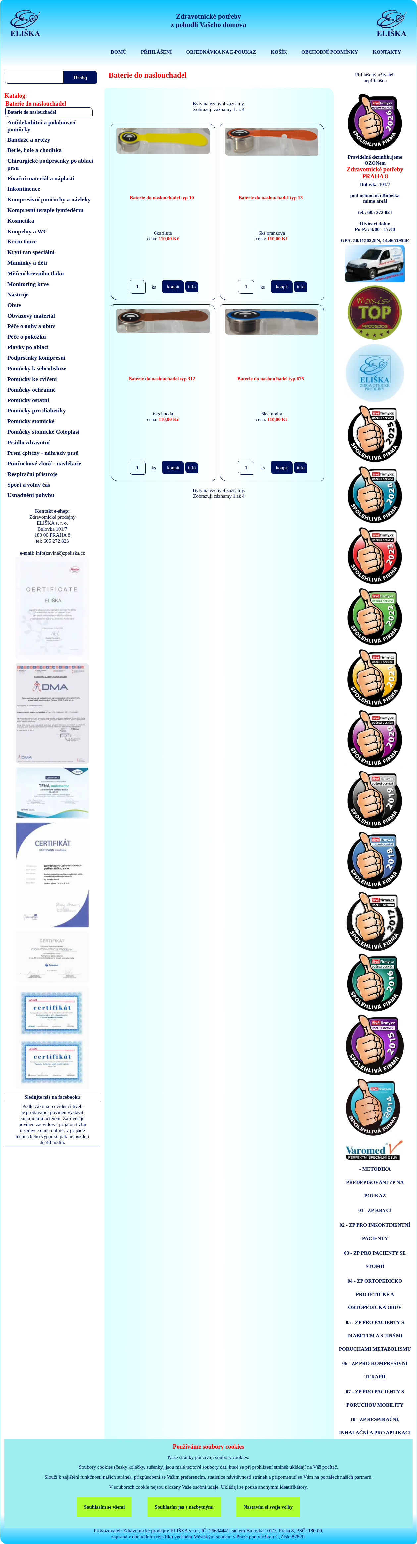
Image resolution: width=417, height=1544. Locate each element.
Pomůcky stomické (30, 421)
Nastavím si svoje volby (268, 1507)
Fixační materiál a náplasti (40, 178)
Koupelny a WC (27, 231)
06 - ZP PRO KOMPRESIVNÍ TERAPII (375, 1369)
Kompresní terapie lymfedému (45, 210)
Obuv (14, 305)
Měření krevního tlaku (35, 273)
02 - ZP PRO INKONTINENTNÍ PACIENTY (375, 1231)
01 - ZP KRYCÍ (374, 1210)
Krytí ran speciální (31, 252)
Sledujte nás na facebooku (52, 1097)
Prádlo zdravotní (28, 442)
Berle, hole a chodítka (34, 150)
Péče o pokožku (26, 336)
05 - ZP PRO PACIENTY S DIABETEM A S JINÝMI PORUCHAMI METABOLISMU (375, 1335)
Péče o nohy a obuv (31, 326)
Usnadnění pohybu (30, 495)
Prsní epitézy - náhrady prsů (42, 453)
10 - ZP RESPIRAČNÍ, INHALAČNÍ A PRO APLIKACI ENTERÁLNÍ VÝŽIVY (375, 1432)
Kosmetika (20, 220)
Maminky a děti (27, 262)
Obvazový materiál (31, 315)
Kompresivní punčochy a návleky (49, 199)
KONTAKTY (387, 52)
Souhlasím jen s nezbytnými (184, 1507)
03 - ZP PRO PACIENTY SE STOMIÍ (375, 1259)
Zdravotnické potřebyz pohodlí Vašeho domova (208, 20)
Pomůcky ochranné (31, 389)
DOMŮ (118, 52)
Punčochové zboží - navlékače (44, 463)
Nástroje (18, 294)
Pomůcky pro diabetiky (36, 410)
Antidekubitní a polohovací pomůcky (41, 126)
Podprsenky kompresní (36, 357)
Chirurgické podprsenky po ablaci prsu (50, 164)
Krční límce (22, 241)
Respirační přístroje (32, 474)
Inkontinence (23, 189)
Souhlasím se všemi (104, 1507)
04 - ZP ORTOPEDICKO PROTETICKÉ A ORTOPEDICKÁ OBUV (375, 1294)
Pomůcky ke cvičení (32, 379)
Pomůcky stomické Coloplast (43, 431)
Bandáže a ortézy (28, 139)
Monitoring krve (28, 284)
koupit (173, 286)
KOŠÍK (279, 52)
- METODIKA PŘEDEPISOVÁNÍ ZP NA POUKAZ (375, 1182)
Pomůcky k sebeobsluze (36, 368)
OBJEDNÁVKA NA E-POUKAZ (221, 52)
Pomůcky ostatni (28, 400)
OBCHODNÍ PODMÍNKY (329, 52)
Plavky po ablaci (28, 347)
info (192, 286)
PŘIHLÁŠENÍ (156, 52)
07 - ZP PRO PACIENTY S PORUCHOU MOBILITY (375, 1398)
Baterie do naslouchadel (32, 112)
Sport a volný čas (28, 484)
